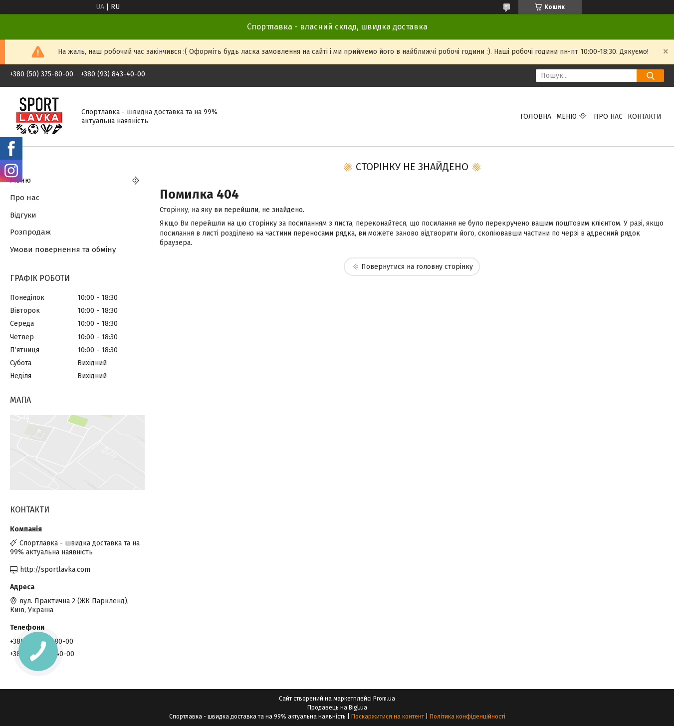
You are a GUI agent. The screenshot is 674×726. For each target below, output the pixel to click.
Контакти (645, 116)
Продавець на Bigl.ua (337, 707)
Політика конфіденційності (467, 716)
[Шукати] (650, 75)
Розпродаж (30, 232)
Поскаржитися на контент (387, 716)
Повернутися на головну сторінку (417, 266)
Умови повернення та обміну (63, 249)
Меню (566, 116)
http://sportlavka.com (55, 569)
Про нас (608, 116)
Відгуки (23, 215)
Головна (535, 116)
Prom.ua (384, 698)
